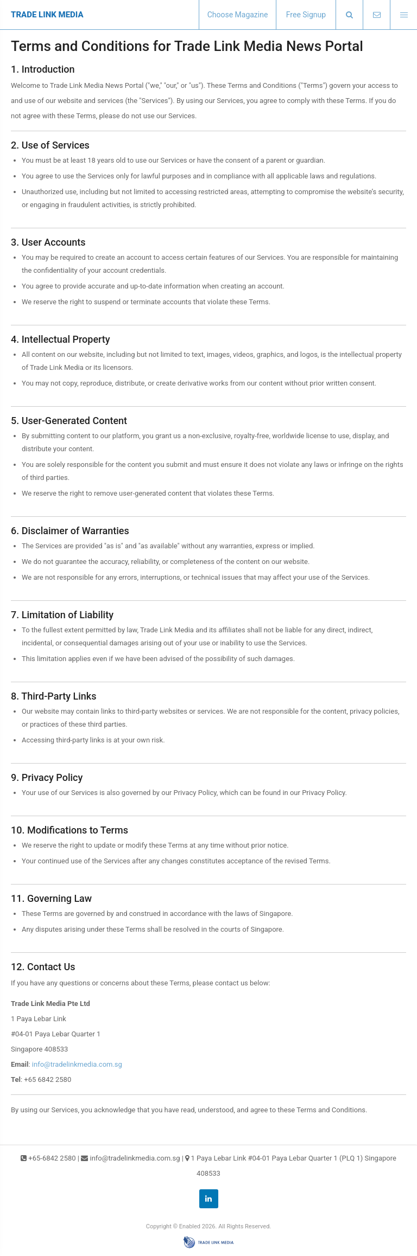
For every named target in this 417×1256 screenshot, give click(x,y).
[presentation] (349, 15)
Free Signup (306, 14)
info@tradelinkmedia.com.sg (77, 1064)
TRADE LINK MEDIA (47, 15)
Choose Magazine (237, 14)
